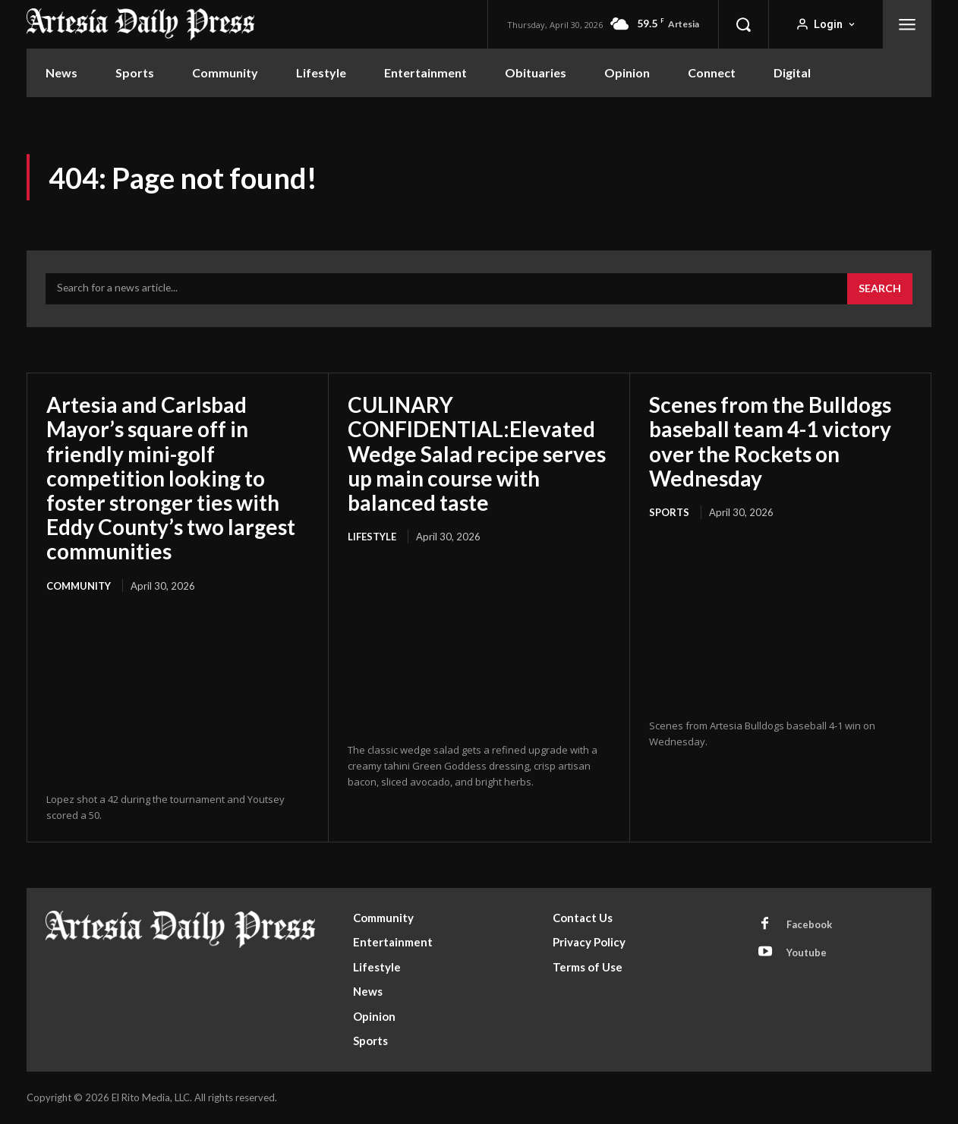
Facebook (809, 924)
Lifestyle (372, 537)
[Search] (879, 289)
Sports (669, 512)
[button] (743, 24)
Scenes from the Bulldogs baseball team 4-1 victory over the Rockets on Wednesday (770, 441)
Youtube (806, 952)
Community (78, 586)
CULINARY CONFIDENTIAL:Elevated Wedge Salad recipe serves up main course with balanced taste (477, 453)
